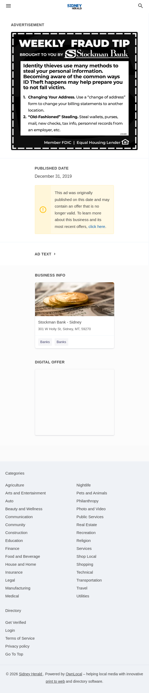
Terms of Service (20, 638)
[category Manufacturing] (17, 588)
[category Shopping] (84, 564)
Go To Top (14, 654)
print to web (55, 681)
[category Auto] (9, 501)
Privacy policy (17, 646)
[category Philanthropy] (87, 501)
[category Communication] (19, 516)
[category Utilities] (82, 596)
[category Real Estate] (86, 524)
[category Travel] (81, 588)
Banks (45, 342)
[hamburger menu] (8, 6)
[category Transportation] (89, 580)
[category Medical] (12, 596)
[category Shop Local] (86, 556)
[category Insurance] (14, 572)
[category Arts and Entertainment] (25, 493)
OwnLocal (74, 674)
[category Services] (84, 548)
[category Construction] (16, 532)
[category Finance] (12, 548)
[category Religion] (83, 540)
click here (97, 226)
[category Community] (15, 524)
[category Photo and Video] (91, 509)
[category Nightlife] (83, 485)
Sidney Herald (31, 674)
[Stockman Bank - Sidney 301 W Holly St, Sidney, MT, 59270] (74, 308)
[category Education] (14, 540)
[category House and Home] (20, 564)
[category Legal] (10, 580)
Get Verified (15, 622)
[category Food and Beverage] (22, 556)
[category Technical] (84, 572)
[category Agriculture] (14, 485)
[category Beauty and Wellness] (23, 509)
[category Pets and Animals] (91, 493)
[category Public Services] (90, 516)
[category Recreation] (86, 532)
